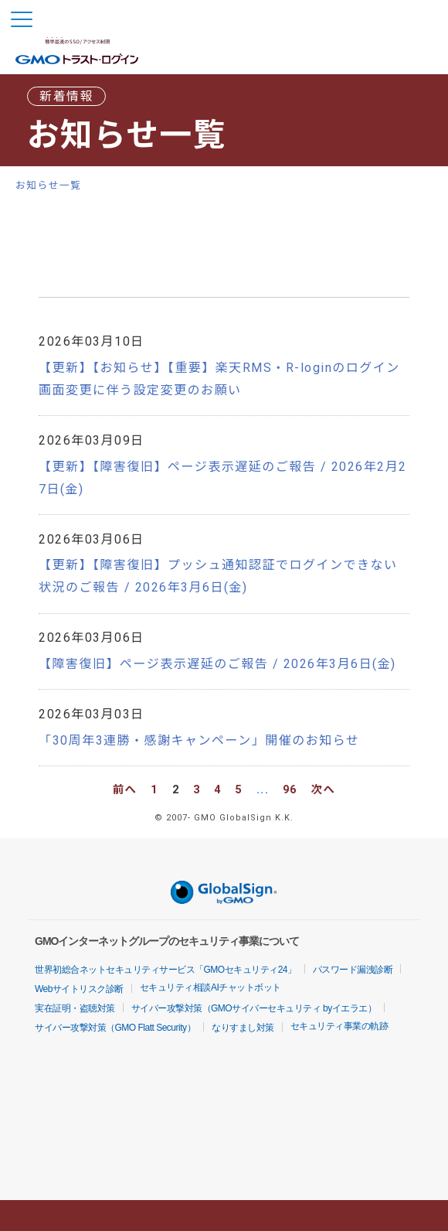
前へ (125, 789)
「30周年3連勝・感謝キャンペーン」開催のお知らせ (199, 740)
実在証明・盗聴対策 (75, 1008)
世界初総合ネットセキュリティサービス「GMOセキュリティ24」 (166, 969)
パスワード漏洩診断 (353, 969)
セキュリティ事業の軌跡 (339, 1026)
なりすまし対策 (243, 1027)
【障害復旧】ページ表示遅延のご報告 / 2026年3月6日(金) (217, 663)
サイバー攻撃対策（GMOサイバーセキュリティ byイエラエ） (254, 1008)
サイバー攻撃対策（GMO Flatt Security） (115, 1027)
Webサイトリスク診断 (79, 989)
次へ (323, 789)
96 (290, 789)
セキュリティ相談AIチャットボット (210, 987)
